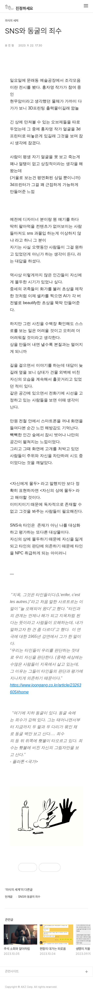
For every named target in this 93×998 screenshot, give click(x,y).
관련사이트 (12, 971)
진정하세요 (19, 7)
